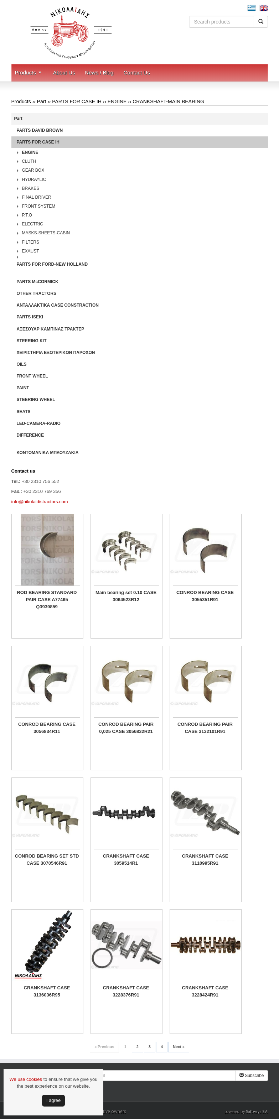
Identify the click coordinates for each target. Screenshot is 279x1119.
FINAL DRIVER (36, 197)
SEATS (24, 411)
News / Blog (99, 72)
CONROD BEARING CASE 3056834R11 (47, 728)
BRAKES (31, 188)
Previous (104, 1047)
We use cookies (26, 1079)
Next (179, 1047)
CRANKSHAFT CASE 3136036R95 (47, 991)
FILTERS (30, 242)
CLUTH (29, 161)
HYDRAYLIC (34, 179)
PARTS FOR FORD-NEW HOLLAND (52, 264)
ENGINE (117, 101)
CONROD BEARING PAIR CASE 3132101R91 (205, 728)
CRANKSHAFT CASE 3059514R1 (126, 859)
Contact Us (136, 72)
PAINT (23, 387)
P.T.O (27, 215)
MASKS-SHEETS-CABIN (46, 232)
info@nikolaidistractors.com (39, 501)
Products (25, 72)
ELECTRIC (32, 224)
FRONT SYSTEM (39, 206)
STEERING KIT (32, 340)
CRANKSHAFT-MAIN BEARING (168, 101)
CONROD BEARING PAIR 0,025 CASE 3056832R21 (126, 728)
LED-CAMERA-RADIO (39, 423)
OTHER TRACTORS (37, 293)
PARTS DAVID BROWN (40, 130)
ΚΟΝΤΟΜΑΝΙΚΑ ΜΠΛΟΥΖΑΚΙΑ (48, 452)
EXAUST (30, 251)
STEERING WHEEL (36, 399)
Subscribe (251, 1075)
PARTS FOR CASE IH (77, 101)
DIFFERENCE (30, 435)
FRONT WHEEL (32, 376)
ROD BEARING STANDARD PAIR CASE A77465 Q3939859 (47, 599)
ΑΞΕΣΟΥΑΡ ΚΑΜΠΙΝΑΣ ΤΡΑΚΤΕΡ (50, 329)
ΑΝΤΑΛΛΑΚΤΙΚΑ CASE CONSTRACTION (58, 305)
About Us (64, 72)
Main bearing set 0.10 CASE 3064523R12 (125, 596)
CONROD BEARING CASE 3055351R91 (205, 596)
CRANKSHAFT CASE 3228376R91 (126, 991)
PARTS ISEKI (30, 316)
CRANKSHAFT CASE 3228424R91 (205, 991)
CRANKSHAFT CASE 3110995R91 (205, 859)
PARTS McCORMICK (37, 281)
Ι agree (53, 1100)
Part (41, 101)
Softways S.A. (257, 1111)
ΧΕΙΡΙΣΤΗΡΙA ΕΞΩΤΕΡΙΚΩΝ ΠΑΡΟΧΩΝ (56, 352)
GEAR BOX (33, 170)
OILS (22, 364)
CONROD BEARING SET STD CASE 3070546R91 (47, 859)
